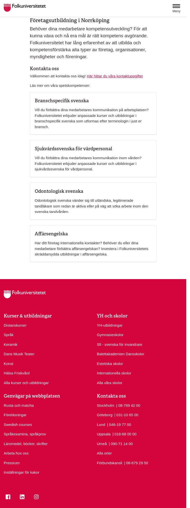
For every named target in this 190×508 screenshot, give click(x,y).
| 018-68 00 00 (124, 433)
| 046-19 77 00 (119, 424)
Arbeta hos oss (16, 453)
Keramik (10, 344)
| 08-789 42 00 (128, 405)
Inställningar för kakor (21, 472)
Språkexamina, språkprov (25, 434)
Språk (8, 335)
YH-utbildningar (109, 325)
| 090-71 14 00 (121, 443)
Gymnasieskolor (110, 335)
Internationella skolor (114, 373)
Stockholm (105, 405)
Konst (8, 363)
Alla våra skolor (109, 383)
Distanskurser (15, 325)
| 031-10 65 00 (126, 414)
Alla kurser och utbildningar (26, 383)
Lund (101, 424)
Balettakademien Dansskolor (120, 354)
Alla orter (104, 453)
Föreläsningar (15, 415)
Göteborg (105, 415)
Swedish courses (18, 424)
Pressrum (12, 463)
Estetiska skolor (110, 363)
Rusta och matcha (19, 405)
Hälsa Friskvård (17, 373)
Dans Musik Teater (19, 354)
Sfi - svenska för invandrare (119, 344)
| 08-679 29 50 (136, 462)
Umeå (102, 444)
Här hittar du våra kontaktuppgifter (115, 76)
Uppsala (104, 434)
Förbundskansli (109, 463)
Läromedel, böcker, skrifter (26, 444)
